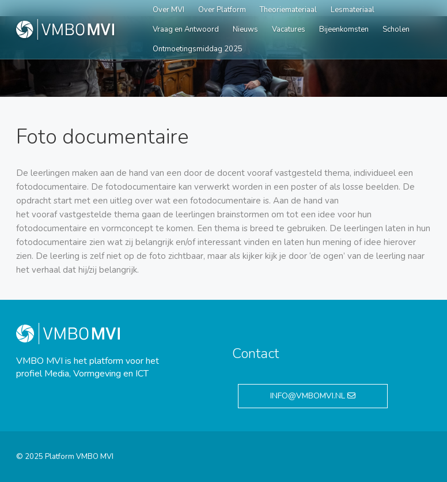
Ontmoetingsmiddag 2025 (198, 49)
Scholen (396, 29)
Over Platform (222, 10)
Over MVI (168, 10)
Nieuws (245, 29)
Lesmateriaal (352, 10)
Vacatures (288, 29)
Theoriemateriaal (288, 10)
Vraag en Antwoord (186, 29)
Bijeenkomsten (344, 29)
